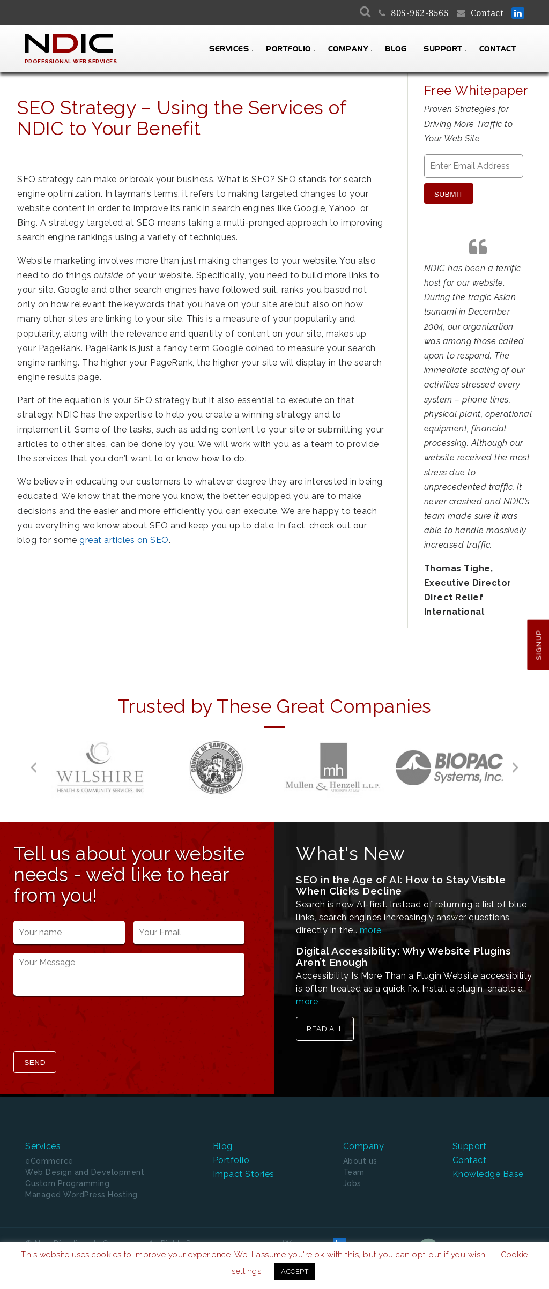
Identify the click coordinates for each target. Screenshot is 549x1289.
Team (354, 1172)
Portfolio (288, 49)
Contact (487, 13)
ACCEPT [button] (294, 1272)
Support (443, 49)
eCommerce (49, 1161)
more (371, 930)
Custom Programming (67, 1183)
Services (229, 49)
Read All (325, 1028)
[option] (99, 767)
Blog (395, 49)
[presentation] (94, 1025)
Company (348, 49)
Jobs (352, 1183)
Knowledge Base (488, 1173)
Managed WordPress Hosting (81, 1194)
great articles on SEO (124, 540)
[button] (34, 767)
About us (360, 1161)
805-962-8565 (420, 13)
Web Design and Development (84, 1172)
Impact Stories (243, 1173)
